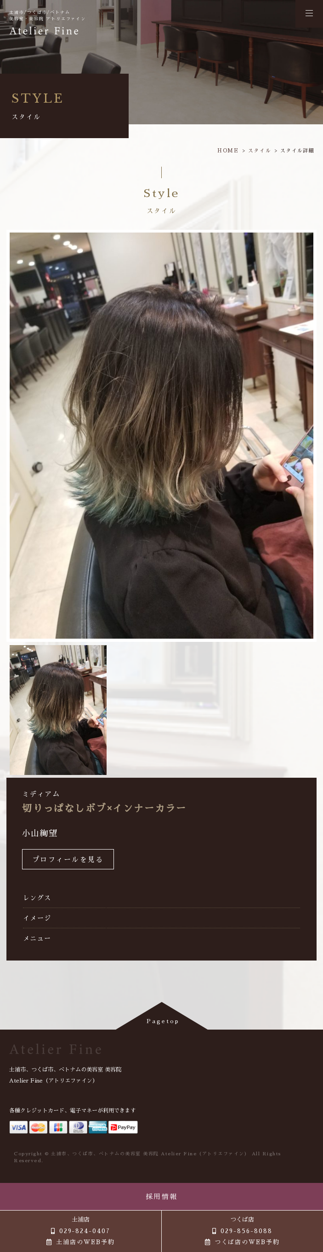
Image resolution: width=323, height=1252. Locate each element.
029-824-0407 (84, 1231)
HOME (228, 150)
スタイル (260, 150)
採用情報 (161, 1196)
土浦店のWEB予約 (85, 1242)
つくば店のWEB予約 (247, 1242)
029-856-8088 (246, 1231)
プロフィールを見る (67, 859)
